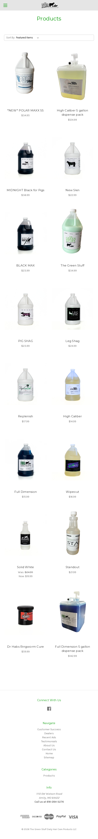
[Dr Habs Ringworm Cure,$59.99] (26, 614)
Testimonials (49, 741)
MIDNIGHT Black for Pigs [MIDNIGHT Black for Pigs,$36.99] (25, 190)
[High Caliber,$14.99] (73, 384)
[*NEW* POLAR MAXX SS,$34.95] (26, 78)
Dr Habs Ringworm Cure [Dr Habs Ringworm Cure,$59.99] (25, 646)
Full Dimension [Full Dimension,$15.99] (25, 492)
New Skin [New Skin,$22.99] (72, 190)
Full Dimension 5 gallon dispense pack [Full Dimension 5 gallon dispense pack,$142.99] (72, 649)
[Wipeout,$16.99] (73, 459)
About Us (49, 745)
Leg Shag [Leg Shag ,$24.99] (72, 341)
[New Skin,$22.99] (73, 157)
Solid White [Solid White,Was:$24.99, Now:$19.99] (25, 567)
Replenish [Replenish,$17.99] (25, 416)
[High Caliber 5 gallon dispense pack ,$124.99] (73, 78)
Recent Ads (49, 737)
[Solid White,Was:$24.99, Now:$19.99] (26, 534)
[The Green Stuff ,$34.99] (73, 233)
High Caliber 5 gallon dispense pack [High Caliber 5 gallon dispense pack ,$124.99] (72, 113)
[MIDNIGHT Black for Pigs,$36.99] (26, 157)
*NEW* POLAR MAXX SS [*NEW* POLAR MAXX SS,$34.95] (25, 110)
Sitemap (49, 757)
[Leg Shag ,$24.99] (73, 308)
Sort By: (10, 37)
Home (49, 753)
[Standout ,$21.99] (73, 534)
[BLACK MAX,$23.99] (26, 233)
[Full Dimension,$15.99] (26, 459)
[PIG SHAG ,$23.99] (26, 308)
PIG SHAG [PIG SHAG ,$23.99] (25, 341)
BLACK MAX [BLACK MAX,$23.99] (25, 265)
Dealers (49, 733)
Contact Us (49, 749)
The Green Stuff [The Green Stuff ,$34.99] (72, 265)
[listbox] (28, 38)
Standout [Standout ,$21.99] (72, 567)
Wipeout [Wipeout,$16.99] (72, 492)
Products (49, 775)
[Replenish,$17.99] (26, 384)
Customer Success (49, 729)
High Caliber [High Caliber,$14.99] (72, 416)
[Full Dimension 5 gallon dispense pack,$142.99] (73, 614)
